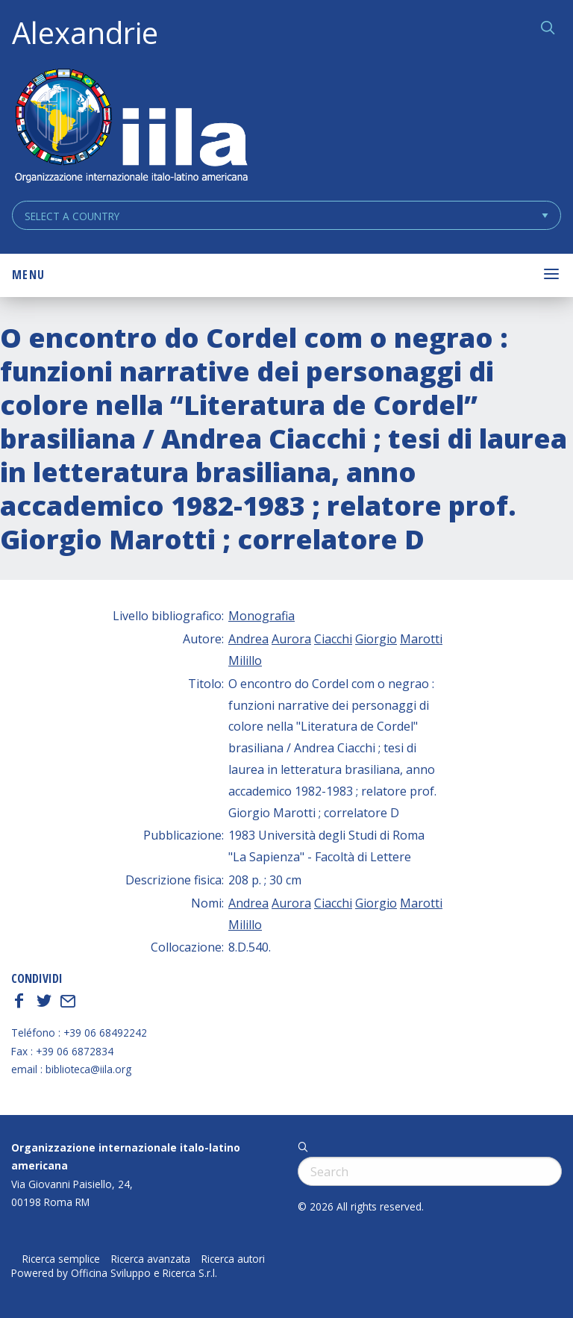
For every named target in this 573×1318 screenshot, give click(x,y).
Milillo (245, 660)
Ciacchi (333, 639)
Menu (28, 274)
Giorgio (376, 639)
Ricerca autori (233, 1259)
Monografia (261, 616)
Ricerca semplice (61, 1259)
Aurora (291, 639)
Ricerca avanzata (150, 1259)
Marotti (421, 639)
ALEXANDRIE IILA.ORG (130, 127)
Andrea (248, 639)
